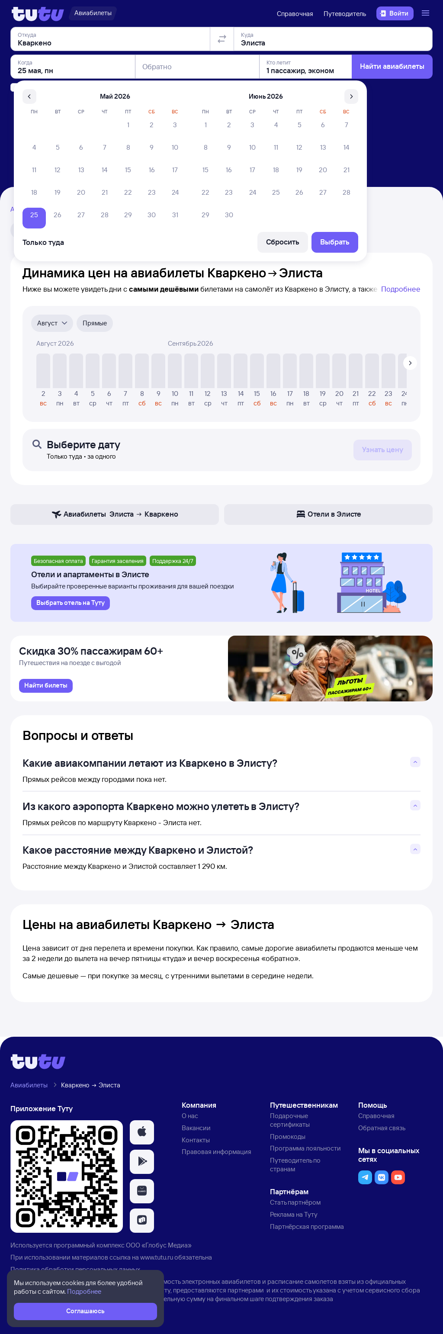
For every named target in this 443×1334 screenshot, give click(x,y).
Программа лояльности (305, 1151)
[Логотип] (37, 13)
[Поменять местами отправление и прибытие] (222, 88)
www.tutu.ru (156, 1260)
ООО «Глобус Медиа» (159, 1248)
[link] (46, 688)
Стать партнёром (295, 1205)
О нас (190, 1119)
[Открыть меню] (427, 13)
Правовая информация (216, 1155)
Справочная (295, 14)
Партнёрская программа (307, 1229)
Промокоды (287, 1139)
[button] (142, 1135)
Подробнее (401, 288)
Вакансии (196, 1130)
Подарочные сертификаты (290, 1123)
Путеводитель (345, 14)
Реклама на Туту (294, 1217)
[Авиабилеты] (93, 13)
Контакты (196, 1142)
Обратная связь (381, 1130)
